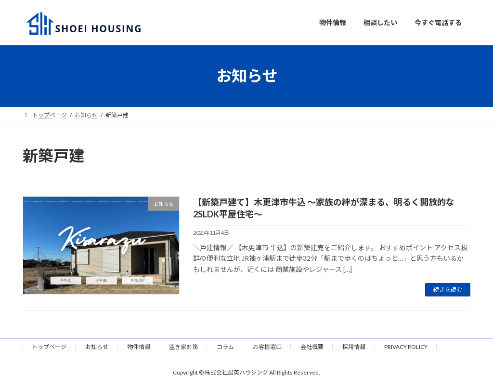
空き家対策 (183, 346)
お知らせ (96, 346)
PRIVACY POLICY (406, 346)
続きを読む (447, 289)
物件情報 (138, 346)
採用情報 (353, 346)
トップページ (49, 346)
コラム (225, 346)
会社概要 (312, 346)
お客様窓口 (267, 346)
